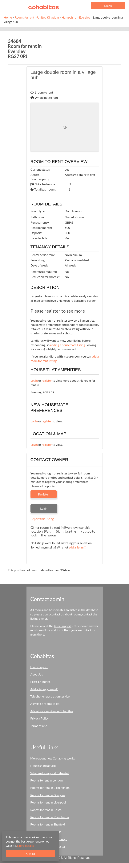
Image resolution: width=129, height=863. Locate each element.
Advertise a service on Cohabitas (51, 711)
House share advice (43, 765)
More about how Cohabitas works (52, 758)
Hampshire (69, 17)
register (47, 380)
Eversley (84, 17)
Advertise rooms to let (44, 703)
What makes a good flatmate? (49, 773)
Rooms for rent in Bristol (46, 810)
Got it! (30, 853)
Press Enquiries (40, 681)
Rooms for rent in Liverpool (48, 802)
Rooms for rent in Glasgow (47, 795)
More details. (25, 845)
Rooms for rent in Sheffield (47, 824)
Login (34, 380)
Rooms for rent (24, 17)
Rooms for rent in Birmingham (50, 787)
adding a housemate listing (67, 345)
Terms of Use (38, 726)
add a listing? (77, 547)
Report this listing (42, 519)
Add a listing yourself (44, 689)
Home (8, 17)
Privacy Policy (39, 718)
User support (39, 667)
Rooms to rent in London (46, 780)
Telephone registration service (50, 696)
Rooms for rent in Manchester (49, 817)
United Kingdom (48, 17)
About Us (36, 674)
